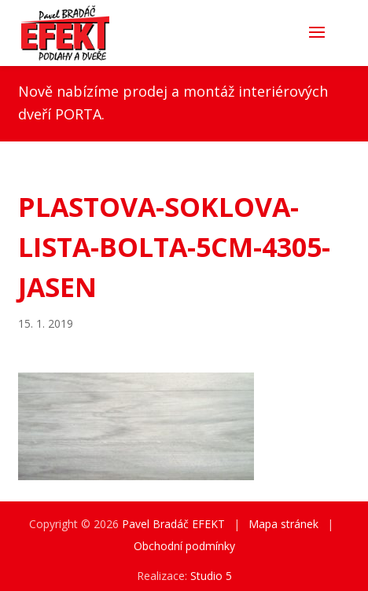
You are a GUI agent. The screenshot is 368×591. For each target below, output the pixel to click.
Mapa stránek (283, 523)
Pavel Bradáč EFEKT (173, 523)
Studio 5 (211, 575)
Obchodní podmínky (184, 545)
